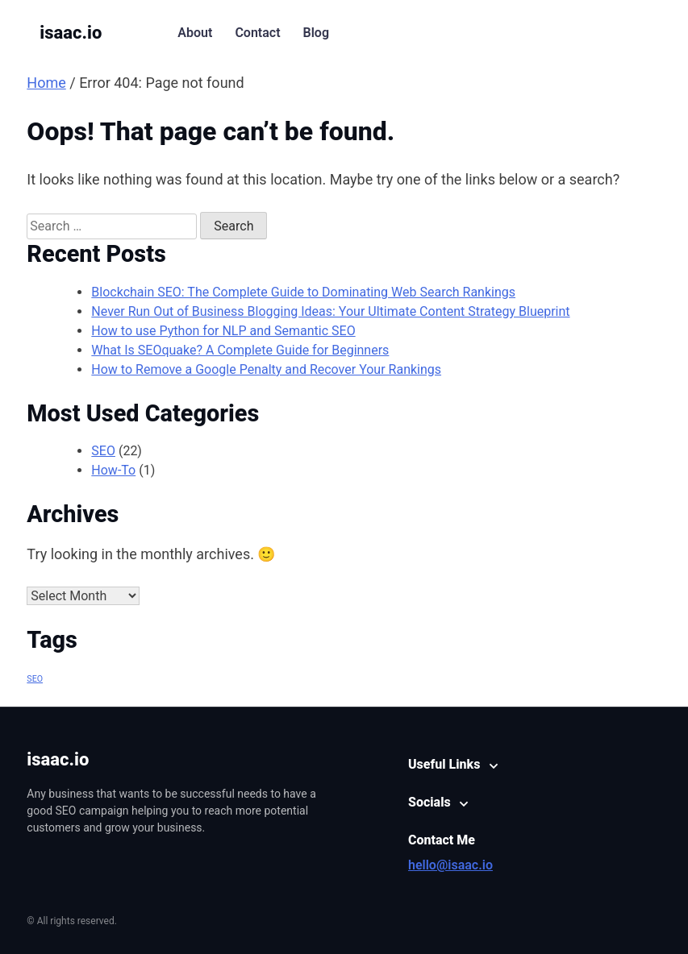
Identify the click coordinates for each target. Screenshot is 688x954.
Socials (429, 802)
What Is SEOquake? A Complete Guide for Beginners (240, 350)
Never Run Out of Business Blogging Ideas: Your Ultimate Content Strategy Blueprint (330, 311)
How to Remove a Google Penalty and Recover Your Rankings (266, 369)
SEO (103, 450)
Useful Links (444, 764)
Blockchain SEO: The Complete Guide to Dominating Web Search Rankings (303, 292)
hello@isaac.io (450, 865)
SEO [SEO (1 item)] (35, 679)
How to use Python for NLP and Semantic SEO (223, 330)
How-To (113, 470)
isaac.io (71, 33)
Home (46, 82)
